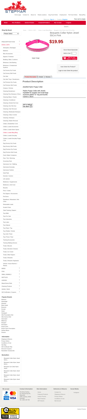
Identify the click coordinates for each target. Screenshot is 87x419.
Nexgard (3, 322)
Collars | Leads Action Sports (11, 129)
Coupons (68, 22)
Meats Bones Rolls (7, 283)
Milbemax (4, 321)
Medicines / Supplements (10, 182)
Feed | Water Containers (10, 155)
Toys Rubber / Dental (9, 231)
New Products (16, 22)
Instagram (76, 392)
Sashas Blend (5, 330)
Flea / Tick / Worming (9, 158)
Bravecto (3, 307)
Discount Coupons (6, 349)
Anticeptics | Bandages (9, 48)
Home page (17, 14)
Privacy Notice (5, 341)
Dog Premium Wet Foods (10, 152)
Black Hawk (4, 305)
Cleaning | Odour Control (10, 115)
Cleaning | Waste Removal (10, 120)
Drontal (3, 309)
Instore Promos (29, 22)
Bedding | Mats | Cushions (10, 59)
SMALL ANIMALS (6, 274)
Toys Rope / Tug (7, 228)
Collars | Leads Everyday (10, 135)
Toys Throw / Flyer (8, 237)
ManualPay (82, 14)
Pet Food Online (72, 14)
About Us (33, 14)
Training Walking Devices (10, 243)
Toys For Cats (7, 216)
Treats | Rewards (7, 258)
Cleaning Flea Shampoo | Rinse (12, 94)
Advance (3, 299)
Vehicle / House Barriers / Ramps (10, 264)
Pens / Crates (7, 191)
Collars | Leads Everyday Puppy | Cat (12, 139)
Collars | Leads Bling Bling (10, 132)
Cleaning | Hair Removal (10, 109)
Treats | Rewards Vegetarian (11, 260)
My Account (58, 22)
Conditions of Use (6, 343)
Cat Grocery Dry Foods (9, 70)
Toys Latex (6, 222)
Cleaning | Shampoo (8, 118)
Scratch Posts (7, 207)
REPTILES (5, 277)
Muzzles (5, 188)
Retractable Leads (8, 204)
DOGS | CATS (6, 45)
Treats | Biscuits (7, 246)
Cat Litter (5, 76)
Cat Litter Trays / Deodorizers (11, 79)
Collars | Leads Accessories (10, 126)
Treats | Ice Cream (8, 252)
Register (65, 19)
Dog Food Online (53, 14)
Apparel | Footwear (8, 56)
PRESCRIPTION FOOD (8, 42)
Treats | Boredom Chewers (10, 249)
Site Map (3, 345)
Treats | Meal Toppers (9, 255)
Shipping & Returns (6, 339)
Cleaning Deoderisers (9, 91)
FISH (3, 271)
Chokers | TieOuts (8, 88)
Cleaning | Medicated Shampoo (11, 112)
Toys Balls (6, 213)
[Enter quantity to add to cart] (73, 53)
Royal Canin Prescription (8, 328)
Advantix (3, 303)
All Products (41, 401)
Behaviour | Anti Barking (9, 62)
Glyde (3, 311)
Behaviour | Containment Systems (10, 66)
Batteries (5, 51)
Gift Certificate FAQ (6, 347)
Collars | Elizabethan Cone (10, 123)
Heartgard (4, 313)
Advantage (4, 301)
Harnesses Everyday (9, 167)
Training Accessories (8, 240)
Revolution (4, 324)
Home (6, 22)
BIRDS (3, 268)
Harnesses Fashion (8, 170)
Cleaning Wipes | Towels (10, 97)
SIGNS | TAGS (6, 289)
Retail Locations (42, 14)
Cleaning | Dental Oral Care (10, 103)
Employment (63, 14)
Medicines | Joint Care (9, 185)
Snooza (3, 332)
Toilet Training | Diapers (9, 210)
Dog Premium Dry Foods (10, 149)
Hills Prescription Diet (7, 315)
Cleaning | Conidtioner (9, 100)
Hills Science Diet (6, 317)
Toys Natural (6, 225)
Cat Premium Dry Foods (9, 82)
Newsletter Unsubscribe (7, 350)
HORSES (4, 280)
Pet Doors (6, 196)
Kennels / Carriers (8, 176)
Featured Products (44, 22)
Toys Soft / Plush (7, 234)
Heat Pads (6, 173)
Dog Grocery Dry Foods (9, 143)
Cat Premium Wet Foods (10, 85)
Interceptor (4, 319)
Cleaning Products (7, 286)
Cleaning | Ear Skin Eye (9, 106)
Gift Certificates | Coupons (9, 292)
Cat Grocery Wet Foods (9, 73)
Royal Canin (4, 326)
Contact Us (26, 14)
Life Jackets (6, 179)
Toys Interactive (7, 219)
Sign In (52, 19)
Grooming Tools (7, 161)
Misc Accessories (8, 54)
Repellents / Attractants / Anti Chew (11, 200)
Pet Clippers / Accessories (10, 193)
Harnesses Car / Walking (10, 164)
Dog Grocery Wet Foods (9, 146)
